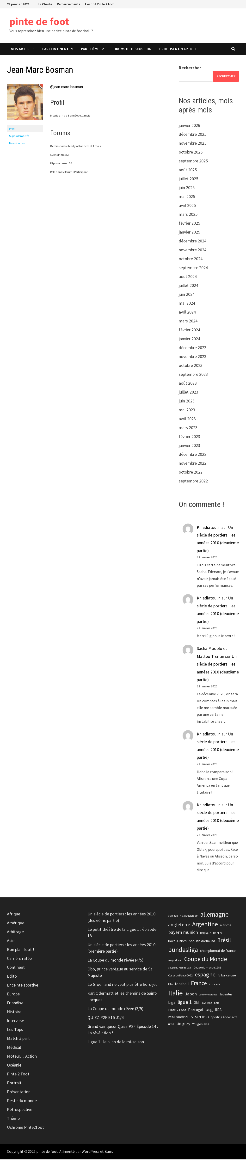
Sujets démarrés (19, 136)
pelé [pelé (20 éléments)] (216, 1003)
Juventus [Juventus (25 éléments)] (226, 995)
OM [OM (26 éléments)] (196, 1003)
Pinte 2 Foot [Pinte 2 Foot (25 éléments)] (177, 1011)
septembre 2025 (193, 162)
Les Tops (15, 1030)
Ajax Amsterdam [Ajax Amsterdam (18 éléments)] (189, 916)
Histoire (14, 1012)
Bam (108, 1152)
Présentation (19, 1092)
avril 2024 (187, 313)
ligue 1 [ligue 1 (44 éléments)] (184, 1003)
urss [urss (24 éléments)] (171, 1025)
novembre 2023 (192, 357)
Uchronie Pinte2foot (25, 1128)
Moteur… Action (22, 1057)
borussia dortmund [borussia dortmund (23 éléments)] (202, 942)
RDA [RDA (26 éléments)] (218, 1010)
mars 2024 (188, 322)
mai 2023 (187, 410)
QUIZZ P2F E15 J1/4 (105, 1018)
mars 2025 (188, 215)
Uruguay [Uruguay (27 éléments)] (183, 1025)
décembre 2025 (192, 135)
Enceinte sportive (22, 986)
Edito (12, 977)
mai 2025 (187, 197)
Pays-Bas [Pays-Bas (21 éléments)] (206, 1003)
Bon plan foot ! (20, 950)
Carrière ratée (19, 959)
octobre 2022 (191, 473)
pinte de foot (61, 21)
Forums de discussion (131, 49)
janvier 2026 (189, 126)
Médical (14, 1048)
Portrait (14, 1083)
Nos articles (23, 49)
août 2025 (188, 170)
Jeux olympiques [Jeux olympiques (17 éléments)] (208, 995)
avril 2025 (187, 206)
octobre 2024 (191, 259)
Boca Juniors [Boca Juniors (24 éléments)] (177, 942)
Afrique (13, 915)
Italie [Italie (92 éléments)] (175, 993)
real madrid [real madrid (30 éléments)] (178, 1017)
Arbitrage (15, 932)
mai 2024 (187, 304)
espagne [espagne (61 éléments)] (205, 975)
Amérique (15, 923)
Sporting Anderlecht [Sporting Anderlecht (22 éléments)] (224, 1018)
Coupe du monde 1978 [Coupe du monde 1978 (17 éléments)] (179, 968)
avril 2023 (187, 419)
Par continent (55, 49)
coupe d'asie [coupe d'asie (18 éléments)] (175, 961)
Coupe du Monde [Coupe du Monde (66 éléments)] (205, 960)
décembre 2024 (192, 242)
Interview (15, 1021)
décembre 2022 (192, 455)
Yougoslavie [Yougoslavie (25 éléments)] (200, 1025)
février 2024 (189, 330)
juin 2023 (187, 402)
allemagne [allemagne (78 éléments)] (214, 915)
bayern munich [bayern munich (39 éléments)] (183, 933)
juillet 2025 (188, 179)
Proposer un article (178, 49)
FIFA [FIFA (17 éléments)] (170, 985)
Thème (13, 1119)
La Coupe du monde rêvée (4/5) (115, 961)
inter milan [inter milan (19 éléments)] (215, 985)
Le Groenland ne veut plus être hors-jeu (122, 985)
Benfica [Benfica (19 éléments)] (217, 933)
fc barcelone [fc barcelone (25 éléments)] (227, 976)
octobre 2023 (191, 366)
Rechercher (190, 68)
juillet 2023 (188, 393)
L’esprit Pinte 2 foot (100, 4)
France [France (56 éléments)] (199, 984)
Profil (12, 129)
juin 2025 (187, 188)
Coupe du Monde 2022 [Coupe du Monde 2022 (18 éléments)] (180, 976)
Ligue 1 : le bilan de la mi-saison (115, 1042)
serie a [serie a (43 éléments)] (202, 1017)
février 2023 (189, 437)
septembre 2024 (193, 268)
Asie (10, 941)
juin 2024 (187, 295)
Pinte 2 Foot (18, 1075)
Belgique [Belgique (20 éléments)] (205, 933)
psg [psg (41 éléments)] (209, 1010)
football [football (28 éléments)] (182, 984)
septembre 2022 (193, 482)
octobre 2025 (191, 153)
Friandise (15, 1003)
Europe (13, 995)
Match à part (18, 1039)
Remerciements (68, 4)
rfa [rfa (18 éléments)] (191, 1018)
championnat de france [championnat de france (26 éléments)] (218, 951)
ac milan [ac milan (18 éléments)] (173, 916)
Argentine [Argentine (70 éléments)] (205, 925)
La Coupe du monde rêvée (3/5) (115, 1009)
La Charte (45, 4)
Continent (16, 968)
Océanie (14, 1066)
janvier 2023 (189, 446)
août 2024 (188, 277)
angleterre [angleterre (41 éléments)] (179, 925)
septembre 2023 (193, 375)
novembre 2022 (192, 464)
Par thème (90, 49)
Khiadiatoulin (209, 528)
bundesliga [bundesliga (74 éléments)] (183, 950)
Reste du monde (22, 1101)
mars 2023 (188, 428)
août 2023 (188, 384)
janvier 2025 (189, 233)
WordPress (90, 1152)
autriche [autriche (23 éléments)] (225, 926)
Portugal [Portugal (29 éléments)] (195, 1010)
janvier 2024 (189, 339)
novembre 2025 (192, 144)
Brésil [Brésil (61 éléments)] (224, 941)
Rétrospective (19, 1110)
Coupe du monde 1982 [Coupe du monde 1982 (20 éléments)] (207, 968)
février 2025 (189, 224)
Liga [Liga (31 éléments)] (171, 1003)
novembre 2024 (192, 250)
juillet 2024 (188, 286)
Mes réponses (17, 144)
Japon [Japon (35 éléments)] (191, 994)
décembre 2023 (192, 348)
